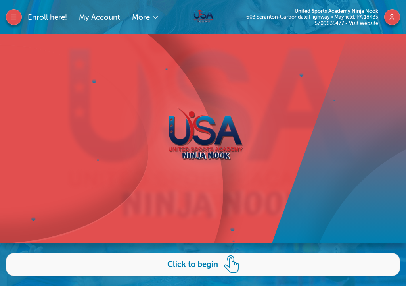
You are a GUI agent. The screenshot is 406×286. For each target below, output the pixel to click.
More (142, 17)
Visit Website (363, 23)
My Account (99, 17)
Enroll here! (47, 17)
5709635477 (330, 23)
